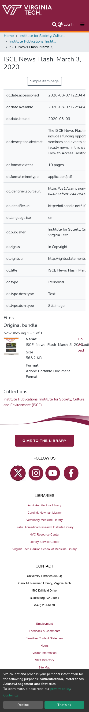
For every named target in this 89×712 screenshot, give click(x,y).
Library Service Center (44, 541)
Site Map (45, 667)
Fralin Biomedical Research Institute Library (44, 527)
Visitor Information (45, 652)
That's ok (64, 705)
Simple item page (44, 81)
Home (9, 35)
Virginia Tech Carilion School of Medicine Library (44, 549)
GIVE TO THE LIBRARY (44, 440)
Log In (68, 24)
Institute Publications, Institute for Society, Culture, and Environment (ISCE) (32, 41)
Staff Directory (44, 660)
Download (81, 344)
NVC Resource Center (44, 534)
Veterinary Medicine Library (44, 519)
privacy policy (60, 689)
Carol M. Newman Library (44, 512)
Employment (44, 623)
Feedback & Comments (44, 630)
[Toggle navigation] (82, 24)
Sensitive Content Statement (44, 638)
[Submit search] (54, 24)
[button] (60, 24)
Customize (11, 695)
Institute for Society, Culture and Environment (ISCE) (42, 35)
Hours (44, 645)
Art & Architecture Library (44, 505)
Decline (23, 705)
